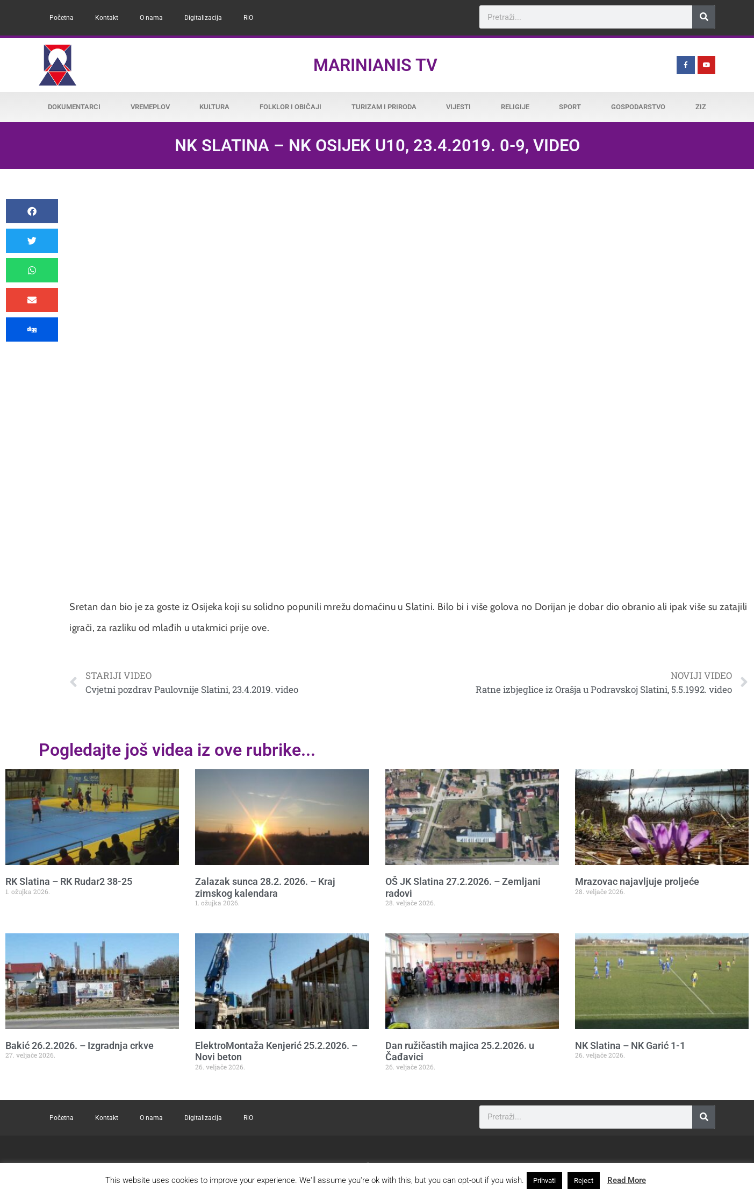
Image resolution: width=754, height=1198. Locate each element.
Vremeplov (150, 107)
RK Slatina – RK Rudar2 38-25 (68, 881)
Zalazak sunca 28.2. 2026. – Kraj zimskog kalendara (265, 887)
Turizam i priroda (384, 107)
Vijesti (458, 107)
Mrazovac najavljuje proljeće (637, 881)
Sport (570, 107)
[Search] (703, 17)
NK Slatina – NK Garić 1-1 (630, 1045)
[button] (32, 211)
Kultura (214, 107)
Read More (626, 1180)
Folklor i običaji (290, 107)
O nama (151, 18)
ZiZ (700, 107)
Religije (515, 107)
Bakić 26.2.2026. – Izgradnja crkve (79, 1045)
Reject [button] (583, 1180)
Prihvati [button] (544, 1180)
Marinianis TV (375, 65)
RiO (248, 18)
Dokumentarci (74, 107)
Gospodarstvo (638, 107)
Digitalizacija (203, 18)
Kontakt (106, 18)
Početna (61, 18)
